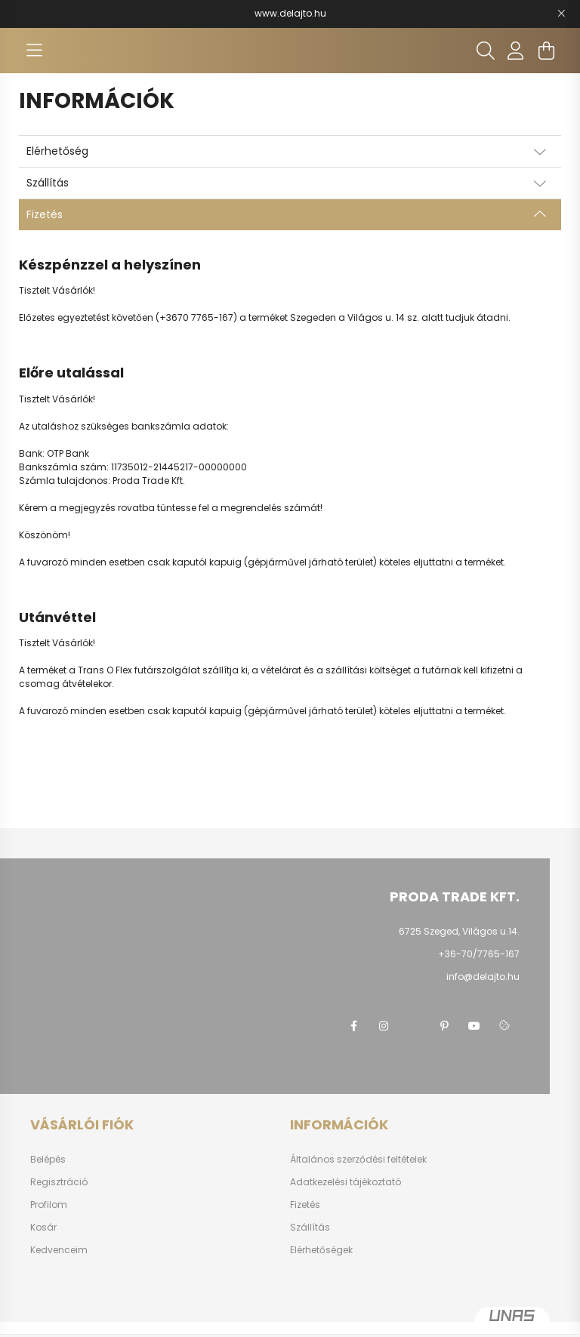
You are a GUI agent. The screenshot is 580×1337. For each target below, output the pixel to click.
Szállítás (310, 1227)
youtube (474, 1026)
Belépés (48, 1159)
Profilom (48, 1205)
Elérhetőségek (321, 1250)
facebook (353, 1026)
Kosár (43, 1227)
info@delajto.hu (483, 976)
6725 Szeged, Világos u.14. (459, 931)
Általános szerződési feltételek (358, 1159)
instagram (384, 1026)
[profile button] (516, 50)
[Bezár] (561, 13)
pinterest (444, 1026)
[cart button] (546, 50)
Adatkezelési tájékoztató (345, 1182)
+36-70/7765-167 (479, 953)
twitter (414, 1026)
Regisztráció (59, 1182)
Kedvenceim (59, 1250)
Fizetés (305, 1205)
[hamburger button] (34, 50)
